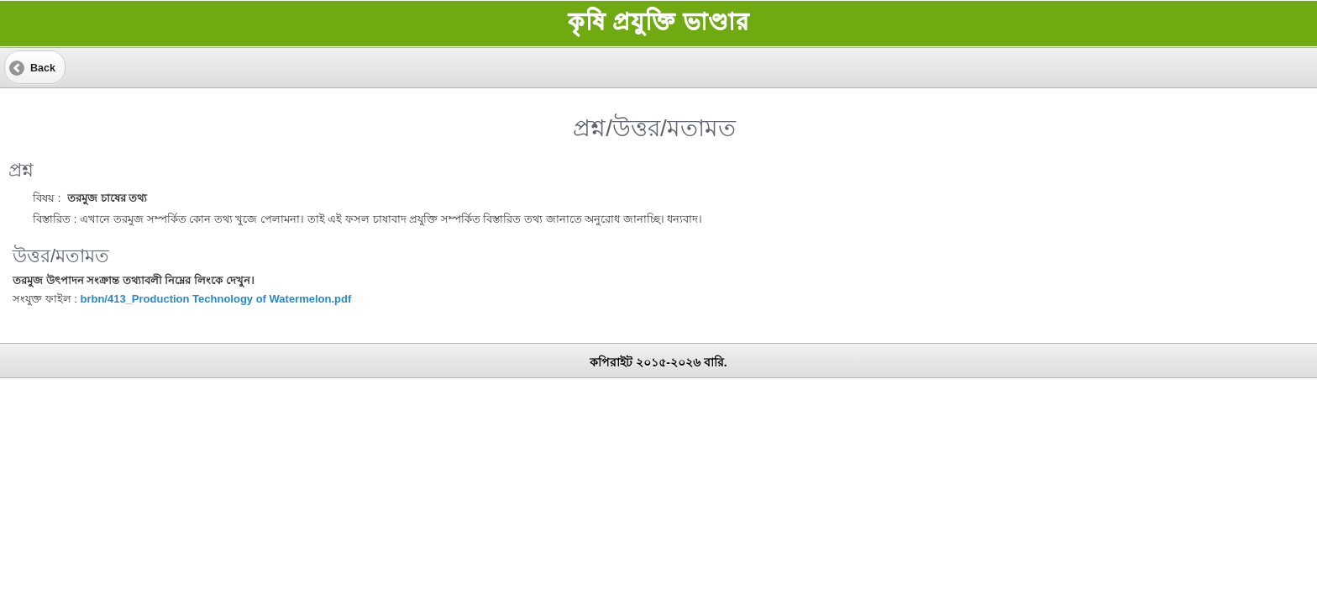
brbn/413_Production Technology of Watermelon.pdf (215, 298)
